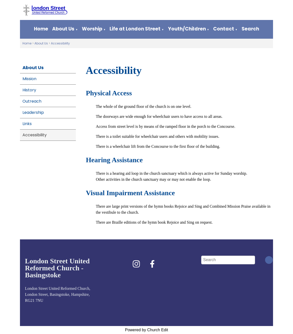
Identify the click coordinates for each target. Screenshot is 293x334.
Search (250, 28)
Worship (92, 28)
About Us (63, 28)
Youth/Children (187, 28)
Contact (223, 28)
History (29, 90)
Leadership (33, 112)
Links (27, 124)
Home (41, 28)
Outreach (31, 101)
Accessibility (60, 43)
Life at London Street (135, 28)
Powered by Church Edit (146, 330)
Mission (29, 79)
